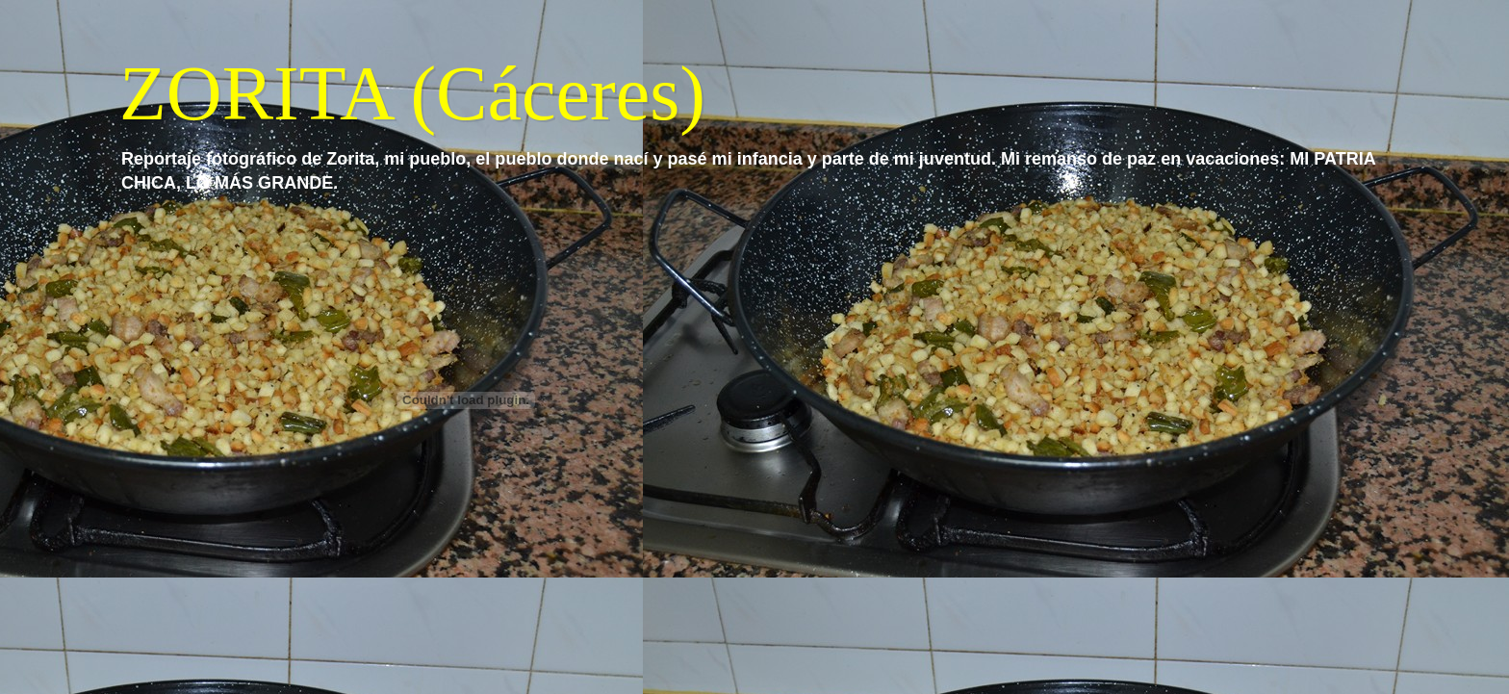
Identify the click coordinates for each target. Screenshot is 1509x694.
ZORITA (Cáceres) (412, 93)
